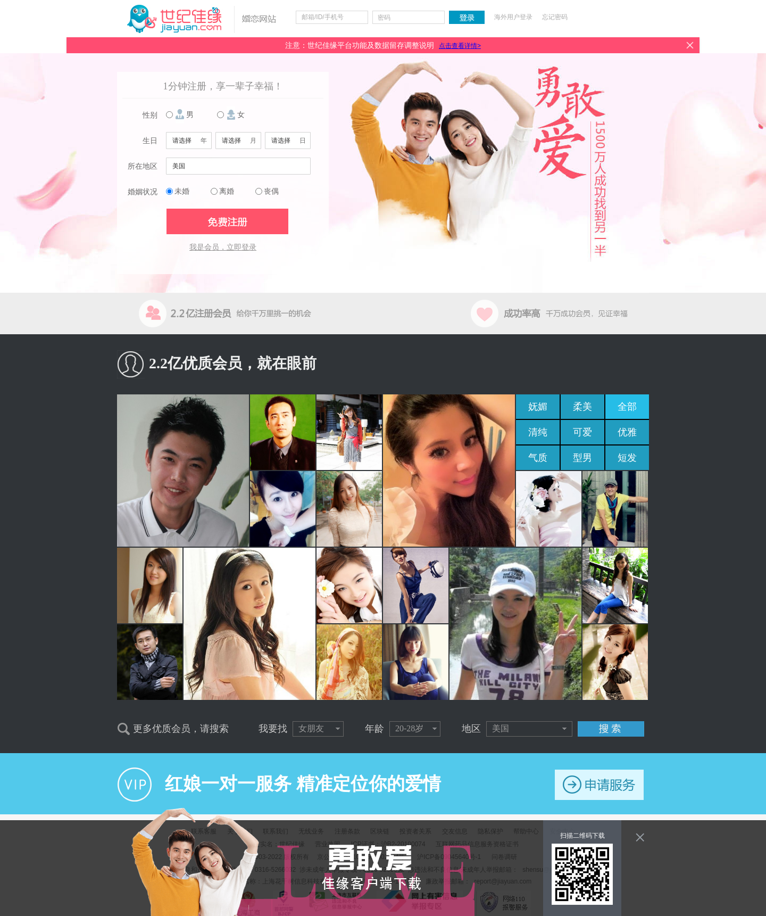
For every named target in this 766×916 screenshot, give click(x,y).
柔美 (582, 406)
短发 (627, 457)
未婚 (181, 191)
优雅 (627, 432)
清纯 (537, 432)
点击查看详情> (460, 45)
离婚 (226, 191)
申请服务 (599, 785)
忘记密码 (555, 17)
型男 (582, 457)
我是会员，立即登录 (222, 247)
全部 (627, 406)
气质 (537, 457)
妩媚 (537, 406)
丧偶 (271, 191)
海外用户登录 (513, 17)
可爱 (582, 432)
